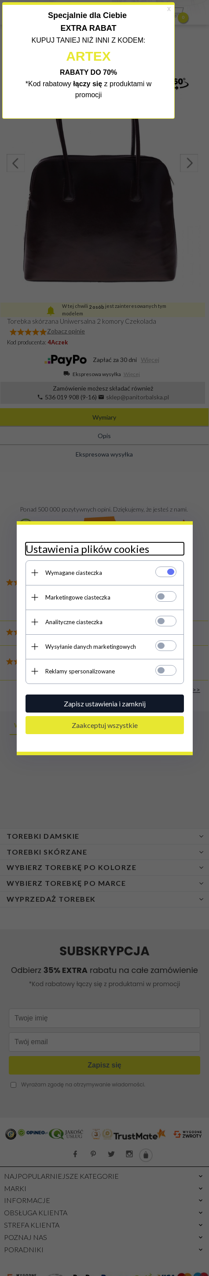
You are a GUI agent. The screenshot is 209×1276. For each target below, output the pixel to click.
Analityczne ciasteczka (74, 621)
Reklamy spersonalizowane (80, 671)
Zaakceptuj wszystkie (105, 725)
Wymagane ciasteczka (73, 572)
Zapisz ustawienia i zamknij (105, 703)
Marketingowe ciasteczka (77, 597)
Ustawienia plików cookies (87, 548)
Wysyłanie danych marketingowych (90, 646)
